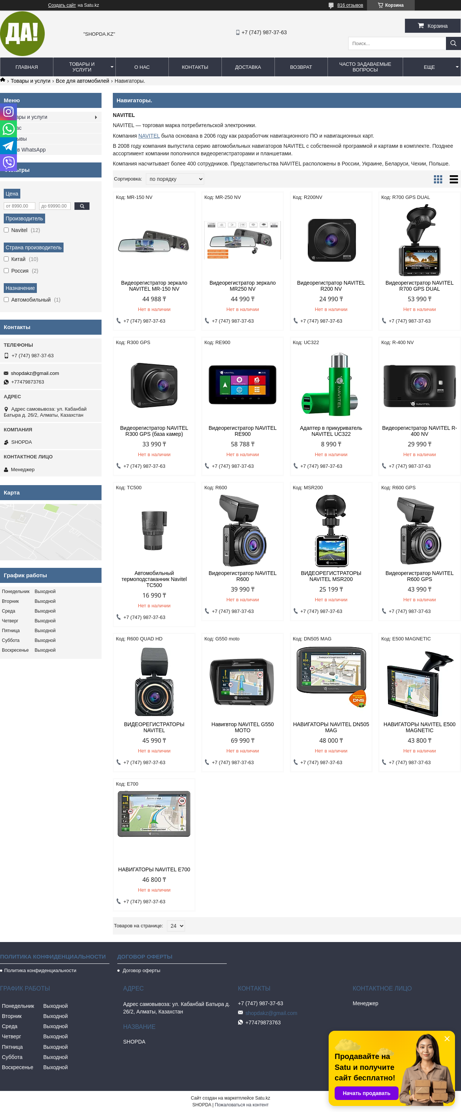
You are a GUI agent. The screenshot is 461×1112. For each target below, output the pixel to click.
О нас (142, 67)
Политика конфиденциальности (40, 970)
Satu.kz (262, 1098)
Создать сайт (62, 5)
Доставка (248, 67)
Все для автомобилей (82, 81)
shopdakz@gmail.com (35, 373)
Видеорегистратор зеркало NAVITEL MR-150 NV (154, 286)
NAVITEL (149, 136)
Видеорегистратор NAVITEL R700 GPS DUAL (419, 286)
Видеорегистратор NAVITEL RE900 (243, 431)
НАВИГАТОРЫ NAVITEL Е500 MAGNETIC (420, 727)
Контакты (195, 67)
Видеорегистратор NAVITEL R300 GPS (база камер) (154, 431)
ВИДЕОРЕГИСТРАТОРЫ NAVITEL (154, 727)
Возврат (301, 67)
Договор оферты (141, 970)
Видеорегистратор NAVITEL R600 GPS (419, 576)
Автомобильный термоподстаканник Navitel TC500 (154, 579)
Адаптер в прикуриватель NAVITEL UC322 (331, 431)
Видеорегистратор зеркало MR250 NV (242, 286)
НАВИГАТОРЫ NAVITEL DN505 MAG (331, 727)
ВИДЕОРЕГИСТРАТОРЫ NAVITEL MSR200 (331, 576)
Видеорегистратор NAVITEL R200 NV (331, 286)
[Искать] (453, 43)
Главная (26, 67)
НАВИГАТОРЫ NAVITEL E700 (154, 869)
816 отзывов (350, 5)
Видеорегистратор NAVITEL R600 (243, 576)
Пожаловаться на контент (241, 1104)
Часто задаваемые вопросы (365, 67)
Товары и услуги (82, 67)
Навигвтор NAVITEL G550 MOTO (242, 727)
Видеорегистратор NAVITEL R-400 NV (419, 431)
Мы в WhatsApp (27, 150)
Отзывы (17, 139)
